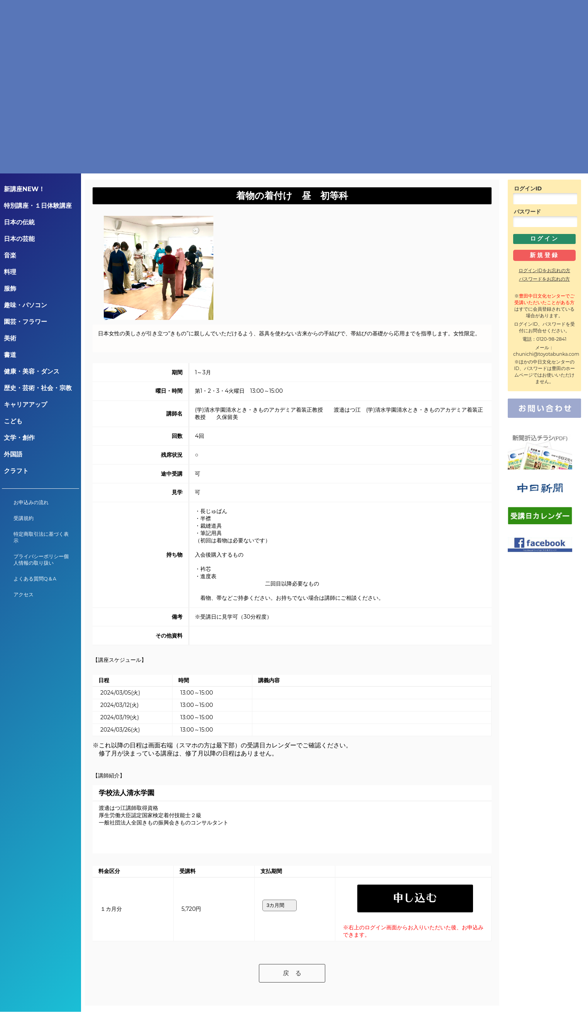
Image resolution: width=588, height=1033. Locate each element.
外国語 (13, 454)
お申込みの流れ (31, 502)
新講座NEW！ (24, 189)
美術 (10, 338)
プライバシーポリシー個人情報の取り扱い (41, 560)
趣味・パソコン (25, 305)
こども (13, 421)
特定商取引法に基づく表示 (41, 537)
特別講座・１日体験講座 (38, 205)
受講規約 (24, 518)
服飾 (10, 288)
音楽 (10, 255)
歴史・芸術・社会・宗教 (38, 388)
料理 (10, 272)
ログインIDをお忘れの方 (544, 270)
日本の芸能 (19, 238)
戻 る (292, 954)
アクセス (24, 594)
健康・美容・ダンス (31, 371)
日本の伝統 (19, 222)
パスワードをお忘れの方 (544, 279)
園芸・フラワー (25, 321)
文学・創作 (19, 437)
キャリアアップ (25, 404)
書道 (10, 354)
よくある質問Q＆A (35, 579)
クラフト (16, 470)
